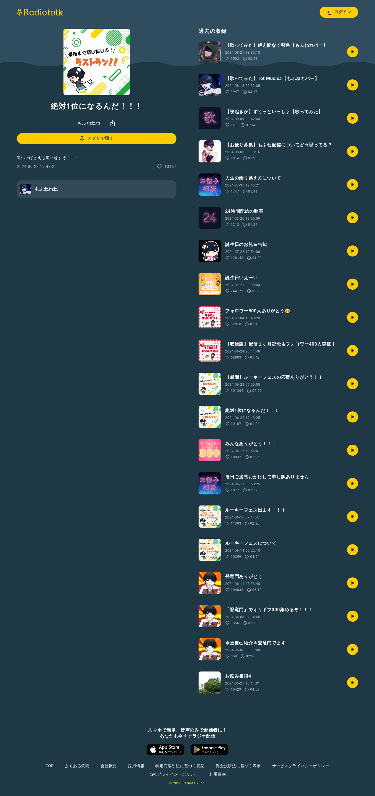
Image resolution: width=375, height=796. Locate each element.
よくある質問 (77, 766)
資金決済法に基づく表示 (238, 766)
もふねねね (89, 123)
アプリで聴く (96, 138)
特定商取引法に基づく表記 (180, 766)
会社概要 (109, 766)
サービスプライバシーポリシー (300, 766)
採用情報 (136, 766)
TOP (50, 766)
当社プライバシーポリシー (174, 774)
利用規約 (217, 774)
